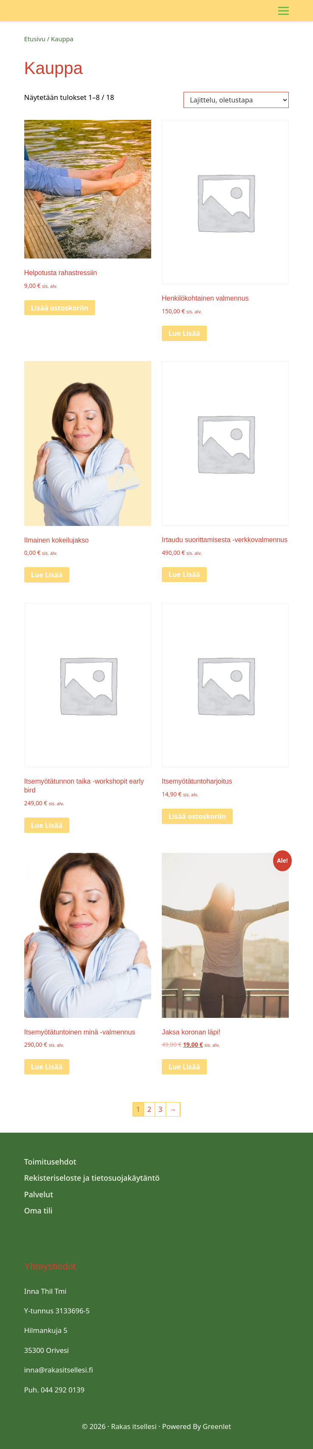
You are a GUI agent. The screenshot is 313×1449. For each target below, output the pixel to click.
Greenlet (217, 1426)
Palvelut (38, 1194)
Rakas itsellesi (134, 1426)
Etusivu (34, 38)
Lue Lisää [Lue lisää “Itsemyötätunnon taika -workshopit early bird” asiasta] (46, 825)
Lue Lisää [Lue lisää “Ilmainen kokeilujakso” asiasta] (46, 575)
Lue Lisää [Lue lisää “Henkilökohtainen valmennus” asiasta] (184, 333)
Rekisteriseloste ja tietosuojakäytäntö (92, 1178)
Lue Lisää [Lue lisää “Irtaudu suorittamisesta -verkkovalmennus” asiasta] (184, 574)
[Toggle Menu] (283, 11)
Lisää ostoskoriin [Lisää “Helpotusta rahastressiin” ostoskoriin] (59, 308)
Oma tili (38, 1210)
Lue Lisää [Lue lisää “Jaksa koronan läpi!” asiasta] (184, 1066)
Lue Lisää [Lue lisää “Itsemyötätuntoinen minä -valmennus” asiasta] (46, 1066)
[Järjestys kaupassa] (236, 100)
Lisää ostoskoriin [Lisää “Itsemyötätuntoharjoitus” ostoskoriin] (197, 816)
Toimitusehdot (50, 1161)
